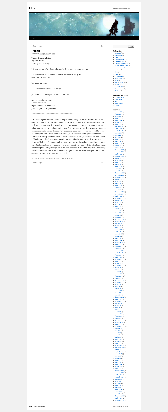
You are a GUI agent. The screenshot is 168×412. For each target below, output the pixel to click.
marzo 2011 (118, 339)
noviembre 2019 (119, 221)
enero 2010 (118, 368)
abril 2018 (118, 238)
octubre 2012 (118, 299)
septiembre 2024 (119, 131)
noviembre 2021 (119, 194)
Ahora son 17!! (119, 99)
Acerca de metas (119, 97)
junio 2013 (118, 286)
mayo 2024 (118, 139)
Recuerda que (119, 87)
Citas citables (118, 55)
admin (53, 54)
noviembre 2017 (119, 242)
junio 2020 (118, 215)
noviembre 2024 (119, 127)
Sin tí (103, 46)
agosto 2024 (118, 133)
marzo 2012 (118, 314)
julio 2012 (118, 305)
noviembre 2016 (119, 251)
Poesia (117, 84)
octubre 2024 (118, 129)
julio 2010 (118, 356)
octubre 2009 (118, 375)
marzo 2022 (118, 185)
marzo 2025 (118, 120)
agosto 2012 (118, 303)
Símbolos (117, 91)
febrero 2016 (118, 255)
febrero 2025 (118, 122)
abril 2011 (118, 337)
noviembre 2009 (119, 373)
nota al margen (55, 158)
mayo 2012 (118, 310)
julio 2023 (118, 160)
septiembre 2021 (119, 198)
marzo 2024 (118, 143)
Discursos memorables (121, 63)
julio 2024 (118, 135)
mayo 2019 (118, 227)
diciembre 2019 (119, 219)
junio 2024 (118, 137)
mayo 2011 (118, 335)
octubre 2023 (118, 154)
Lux (32, 8)
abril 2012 (118, 312)
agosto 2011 (118, 328)
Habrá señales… (119, 103)
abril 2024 (118, 141)
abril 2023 (118, 164)
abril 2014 (118, 272)
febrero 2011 (118, 341)
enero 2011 (118, 343)
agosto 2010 (118, 354)
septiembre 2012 (119, 301)
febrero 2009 (118, 392)
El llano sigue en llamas (121, 66)
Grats (116, 72)
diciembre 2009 (119, 371)
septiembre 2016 (119, 253)
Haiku (116, 74)
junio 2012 (118, 307)
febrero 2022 (118, 188)
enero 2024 (118, 148)
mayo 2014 (118, 270)
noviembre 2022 (119, 175)
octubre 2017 (118, 244)
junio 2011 (118, 333)
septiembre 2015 (119, 259)
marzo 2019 (118, 230)
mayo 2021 (118, 206)
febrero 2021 (118, 213)
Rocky (117, 105)
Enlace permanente (67, 158)
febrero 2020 (118, 217)
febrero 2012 (118, 316)
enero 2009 (118, 394)
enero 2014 (118, 278)
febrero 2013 (118, 293)
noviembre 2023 (119, 152)
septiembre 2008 (119, 400)
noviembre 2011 (119, 322)
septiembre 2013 (119, 282)
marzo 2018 (118, 240)
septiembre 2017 (119, 246)
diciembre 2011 (119, 320)
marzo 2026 (118, 112)
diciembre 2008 (119, 396)
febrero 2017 (118, 249)
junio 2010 (118, 358)
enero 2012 (118, 318)
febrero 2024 (118, 145)
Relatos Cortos (119, 89)
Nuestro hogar (37, 46)
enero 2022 (118, 190)
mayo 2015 (118, 261)
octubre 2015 (118, 257)
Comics (117, 57)
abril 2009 (118, 387)
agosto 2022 (118, 179)
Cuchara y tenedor (120, 59)
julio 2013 (118, 284)
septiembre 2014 (119, 265)
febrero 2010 (118, 366)
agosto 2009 (118, 379)
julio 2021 (118, 202)
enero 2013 (118, 295)
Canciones (118, 53)
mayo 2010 (118, 360)
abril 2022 (118, 183)
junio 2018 (118, 236)
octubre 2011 (118, 324)
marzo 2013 (118, 291)
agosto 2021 (118, 200)
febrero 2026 (118, 114)
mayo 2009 (118, 385)
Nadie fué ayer (40, 406)
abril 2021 (118, 209)
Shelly (117, 101)
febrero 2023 (118, 169)
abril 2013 (118, 289)
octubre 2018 (118, 232)
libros (116, 80)
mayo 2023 (118, 162)
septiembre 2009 (119, 377)
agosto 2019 (118, 223)
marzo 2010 (118, 364)
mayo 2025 (118, 118)
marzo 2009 (118, 389)
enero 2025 (118, 124)
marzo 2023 (118, 166)
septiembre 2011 (119, 326)
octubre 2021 (118, 196)
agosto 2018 (118, 234)
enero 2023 (118, 171)
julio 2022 (118, 181)
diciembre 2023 (119, 150)
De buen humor (119, 61)
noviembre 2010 (119, 347)
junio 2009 (118, 383)
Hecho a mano (119, 76)
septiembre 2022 (119, 177)
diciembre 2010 (119, 345)
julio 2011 (118, 331)
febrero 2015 (118, 263)
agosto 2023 (118, 158)
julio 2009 (118, 381)
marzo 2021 (118, 211)
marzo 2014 (118, 274)
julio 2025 (118, 116)
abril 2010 (118, 362)
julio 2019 (118, 225)
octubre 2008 (118, 398)
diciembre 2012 (119, 297)
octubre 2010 (118, 350)
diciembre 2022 (119, 173)
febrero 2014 (118, 276)
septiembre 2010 (119, 352)
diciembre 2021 (119, 192)
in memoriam (118, 78)
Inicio (33, 38)
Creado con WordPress (122, 406)
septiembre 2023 (119, 156)
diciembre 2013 (119, 280)
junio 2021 (118, 204)
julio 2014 (118, 267)
